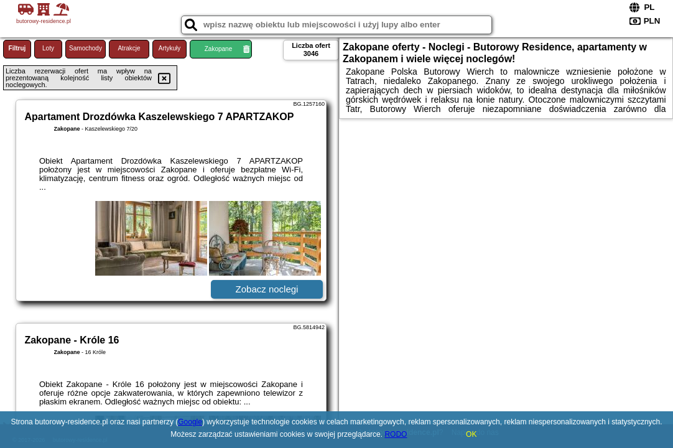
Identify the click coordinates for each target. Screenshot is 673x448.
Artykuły (170, 48)
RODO (395, 434)
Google (190, 422)
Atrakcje (129, 48)
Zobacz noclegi (267, 289)
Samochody (85, 48)
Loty (48, 48)
